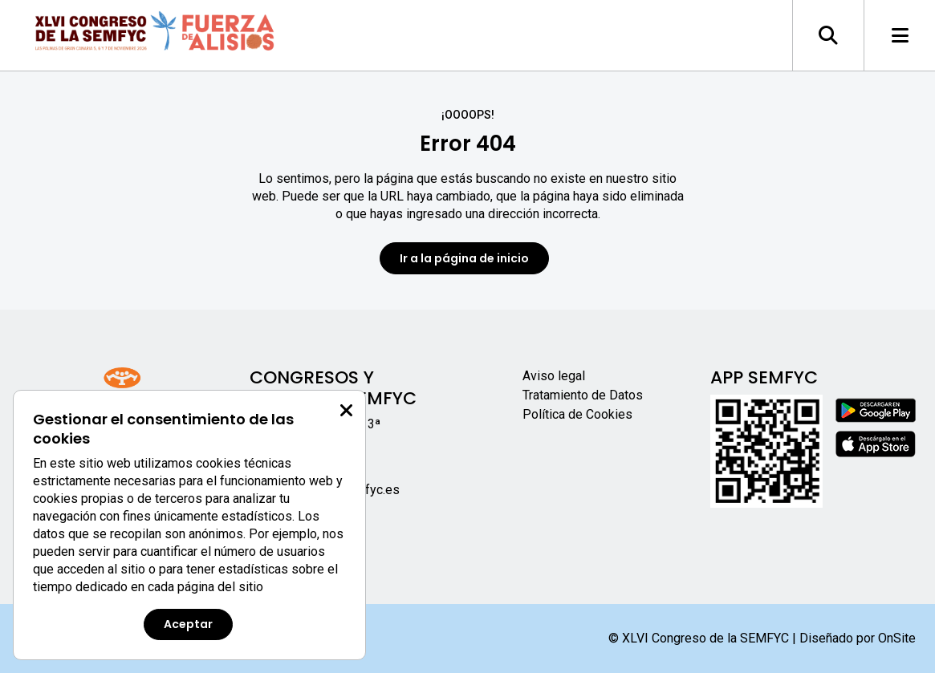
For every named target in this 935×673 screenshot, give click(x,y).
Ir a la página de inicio (464, 258)
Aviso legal (553, 375)
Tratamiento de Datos (582, 395)
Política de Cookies (577, 414)
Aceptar (188, 624)
